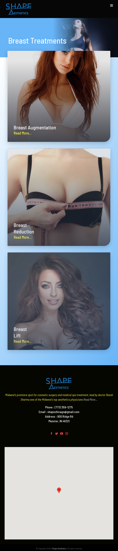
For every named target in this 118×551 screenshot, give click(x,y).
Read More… (90, 399)
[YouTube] (61, 433)
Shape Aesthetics (59, 548)
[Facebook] (51, 433)
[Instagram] (66, 433)
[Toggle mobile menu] (111, 5)
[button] (59, 490)
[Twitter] (56, 433)
